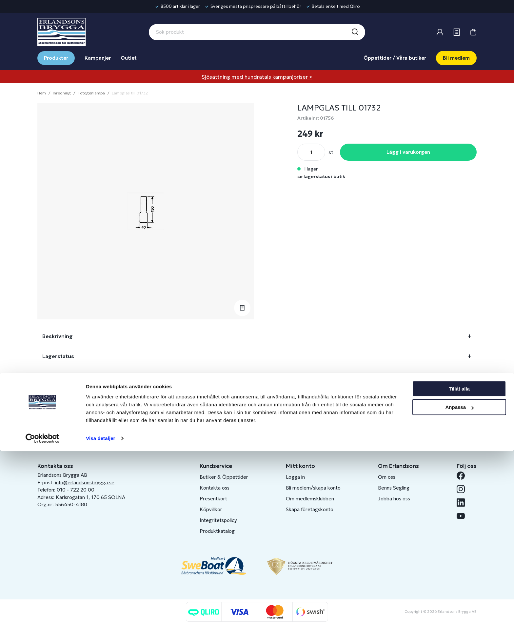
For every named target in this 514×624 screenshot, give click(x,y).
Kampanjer (98, 58)
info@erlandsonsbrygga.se (84, 482)
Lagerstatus (58, 356)
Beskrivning (57, 336)
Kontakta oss (214, 488)
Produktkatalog (217, 531)
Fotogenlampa (91, 93)
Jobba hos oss (394, 498)
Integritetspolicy (218, 520)
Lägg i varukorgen (408, 152)
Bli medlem (456, 58)
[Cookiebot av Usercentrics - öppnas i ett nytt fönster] (42, 611)
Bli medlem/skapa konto (313, 488)
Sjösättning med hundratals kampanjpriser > (257, 76)
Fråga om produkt (66, 376)
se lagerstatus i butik (321, 176)
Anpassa (459, 580)
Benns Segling (393, 488)
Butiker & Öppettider (224, 477)
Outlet (129, 58)
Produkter (56, 58)
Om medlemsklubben (310, 498)
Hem (41, 93)
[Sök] (354, 32)
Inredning (62, 93)
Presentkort (213, 498)
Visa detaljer (100, 611)
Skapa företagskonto (309, 509)
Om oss (386, 477)
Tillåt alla (459, 561)
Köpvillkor (211, 509)
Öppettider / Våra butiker (395, 58)
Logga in (295, 477)
